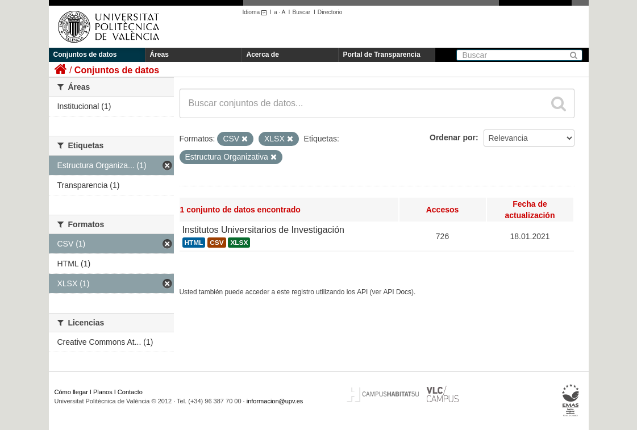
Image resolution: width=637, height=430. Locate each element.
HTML (194, 243)
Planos (103, 392)
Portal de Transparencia (381, 55)
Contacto (130, 392)
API (362, 292)
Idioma (256, 12)
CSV (216, 243)
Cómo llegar (71, 392)
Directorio (330, 12)
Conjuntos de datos (85, 55)
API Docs (397, 292)
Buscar (301, 12)
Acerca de (263, 55)
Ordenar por (453, 137)
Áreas (159, 55)
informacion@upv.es (275, 401)
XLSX (239, 243)
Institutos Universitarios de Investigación (263, 230)
